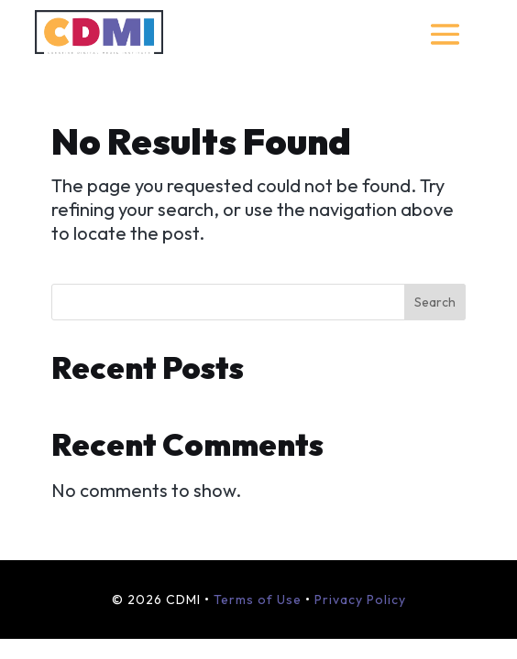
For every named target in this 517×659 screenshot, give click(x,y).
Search (435, 302)
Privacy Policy (360, 599)
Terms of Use (258, 599)
